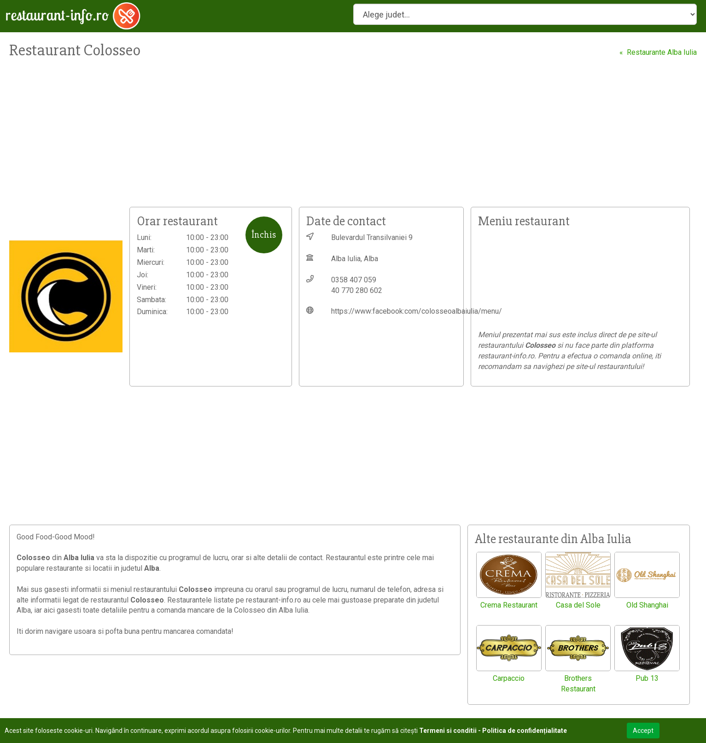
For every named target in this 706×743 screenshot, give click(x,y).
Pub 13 (647, 678)
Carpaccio (509, 678)
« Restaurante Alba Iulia (658, 52)
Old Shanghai (647, 605)
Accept (643, 730)
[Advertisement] (276, 137)
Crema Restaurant (508, 605)
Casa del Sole (578, 605)
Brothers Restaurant (578, 683)
